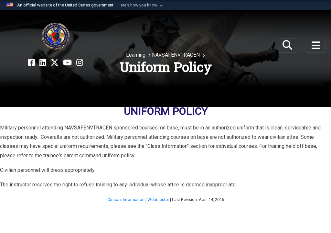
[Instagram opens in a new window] (79, 62)
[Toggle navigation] (316, 45)
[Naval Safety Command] (55, 36)
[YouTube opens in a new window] (67, 62)
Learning (136, 55)
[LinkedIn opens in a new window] (42, 62)
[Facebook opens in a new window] (31, 62)
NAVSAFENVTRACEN (176, 55)
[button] (141, 5)
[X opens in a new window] (55, 62)
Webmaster (158, 199)
